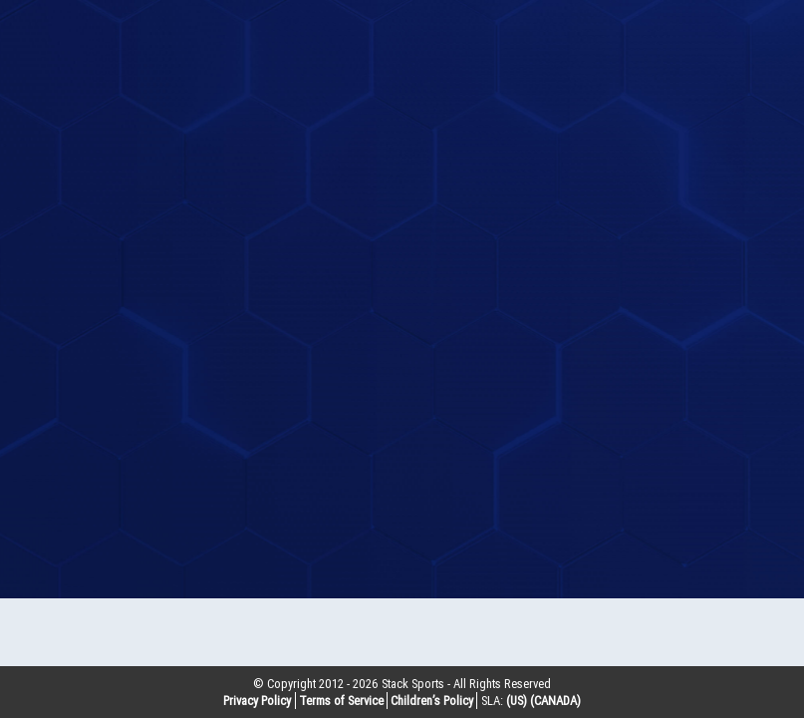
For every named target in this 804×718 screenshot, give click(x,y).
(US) (516, 700)
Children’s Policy (432, 700)
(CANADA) (555, 700)
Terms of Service (341, 700)
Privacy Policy (257, 700)
